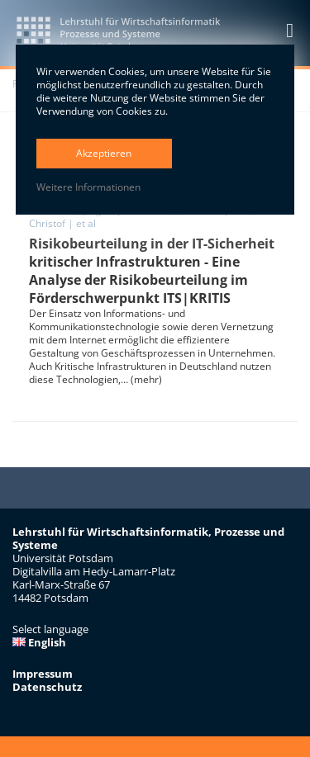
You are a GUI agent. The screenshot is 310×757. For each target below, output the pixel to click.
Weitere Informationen (88, 187)
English (39, 642)
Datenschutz (47, 686)
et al (86, 223)
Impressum (42, 673)
